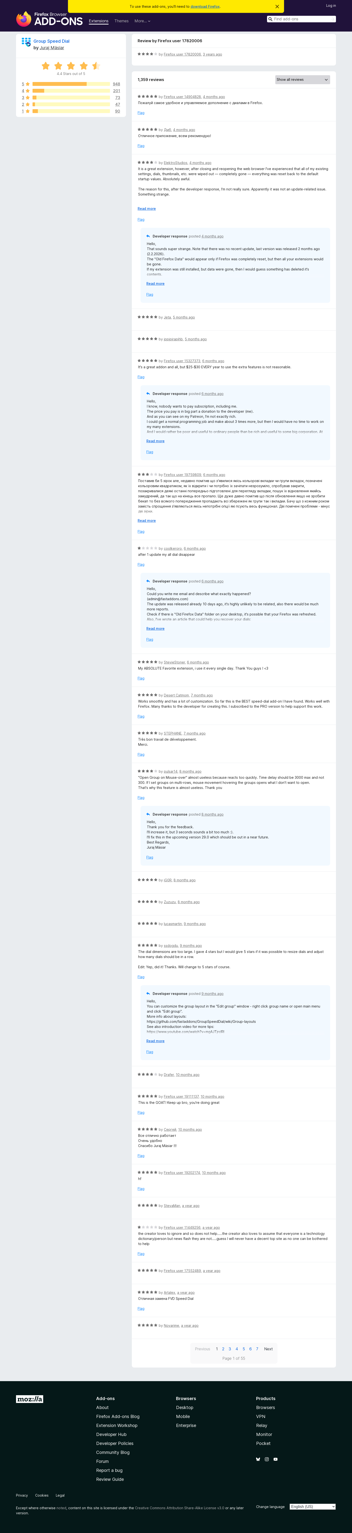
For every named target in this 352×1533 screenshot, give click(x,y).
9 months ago (195, 924)
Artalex (169, 1292)
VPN (260, 1416)
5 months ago (184, 317)
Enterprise (186, 1425)
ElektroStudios (175, 163)
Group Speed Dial (51, 41)
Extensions (99, 20)
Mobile (183, 1416)
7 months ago (202, 695)
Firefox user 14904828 (182, 97)
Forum (102, 1461)
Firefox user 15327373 (182, 361)
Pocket (263, 1443)
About (102, 1407)
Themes (121, 20)
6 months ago (213, 361)
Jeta (167, 317)
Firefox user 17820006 (182, 54)
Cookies (42, 1495)
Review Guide (110, 1479)
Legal (60, 1495)
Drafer (169, 1075)
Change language (270, 1507)
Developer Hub (111, 1434)
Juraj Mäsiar (52, 47)
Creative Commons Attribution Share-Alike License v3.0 (179, 1508)
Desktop (184, 1407)
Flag (141, 113)
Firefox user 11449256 (182, 1227)
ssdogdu (171, 945)
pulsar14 (170, 771)
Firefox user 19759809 (182, 475)
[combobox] (301, 19)
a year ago (191, 1206)
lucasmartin (173, 924)
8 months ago (190, 771)
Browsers (265, 1407)
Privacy (22, 1495)
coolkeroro (173, 548)
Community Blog (113, 1452)
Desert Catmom (176, 695)
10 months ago (188, 1075)
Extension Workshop (116, 1425)
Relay (261, 1425)
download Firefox (205, 6)
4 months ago (214, 97)
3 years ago (212, 54)
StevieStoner (174, 662)
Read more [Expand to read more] (147, 208)
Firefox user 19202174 (182, 1173)
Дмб (167, 130)
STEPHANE (173, 733)
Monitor (264, 1434)
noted (61, 1508)
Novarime (171, 1325)
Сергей (170, 1129)
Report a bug (109, 1470)
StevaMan (172, 1206)
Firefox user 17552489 (182, 1271)
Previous (202, 1348)
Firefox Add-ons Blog (118, 1416)
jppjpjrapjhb (173, 339)
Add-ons (105, 1398)
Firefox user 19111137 (181, 1096)
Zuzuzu (170, 902)
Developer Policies (115, 1443)
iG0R (168, 880)
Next (268, 1348)
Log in (331, 5)
